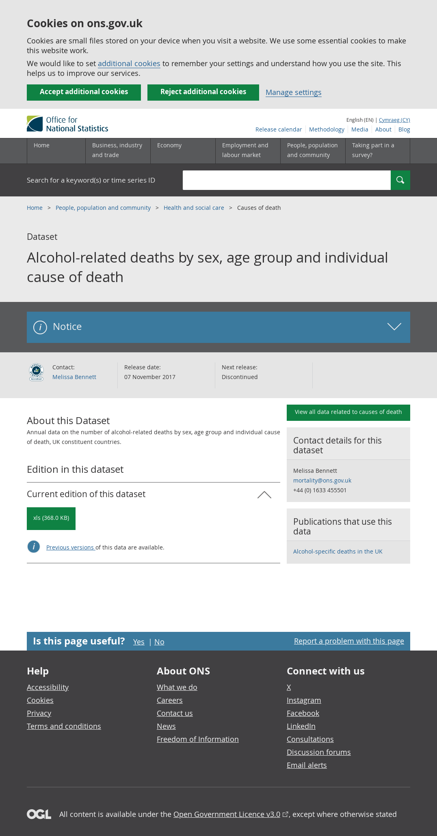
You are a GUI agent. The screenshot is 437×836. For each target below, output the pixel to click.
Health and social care (195, 207)
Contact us (175, 713)
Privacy (39, 713)
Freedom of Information (198, 739)
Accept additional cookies (84, 91)
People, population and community (104, 207)
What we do (177, 687)
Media (359, 129)
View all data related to (348, 412)
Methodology (326, 129)
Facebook (303, 713)
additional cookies (129, 63)
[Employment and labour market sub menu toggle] (247, 151)
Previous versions (70, 547)
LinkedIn (301, 726)
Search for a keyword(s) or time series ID (91, 180)
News (166, 726)
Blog (404, 129)
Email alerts (307, 765)
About (383, 129)
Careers (170, 700)
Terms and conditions (64, 726)
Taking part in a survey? (373, 150)
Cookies (40, 700)
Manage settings (294, 92)
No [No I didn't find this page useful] (159, 641)
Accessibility (48, 687)
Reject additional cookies (203, 91)
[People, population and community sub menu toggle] (312, 151)
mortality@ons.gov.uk (322, 480)
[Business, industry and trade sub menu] (117, 151)
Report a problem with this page (349, 641)
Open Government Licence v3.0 (226, 814)
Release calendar (278, 129)
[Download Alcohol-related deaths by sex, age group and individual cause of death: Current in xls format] (51, 518)
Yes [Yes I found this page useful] (139, 641)
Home (42, 145)
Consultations (310, 739)
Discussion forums (319, 752)
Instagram (304, 700)
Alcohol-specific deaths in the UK (338, 551)
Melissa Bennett (74, 377)
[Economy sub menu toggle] (182, 151)
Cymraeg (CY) (394, 119)
